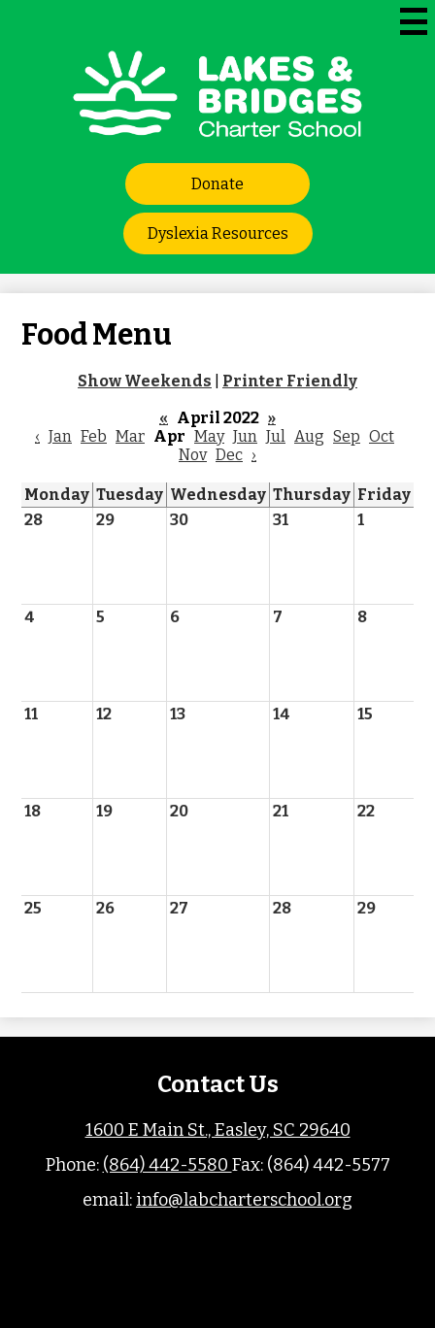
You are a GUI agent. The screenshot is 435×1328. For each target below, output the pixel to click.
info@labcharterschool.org (244, 1200)
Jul (275, 436)
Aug (309, 436)
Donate (217, 184)
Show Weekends (145, 381)
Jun (245, 436)
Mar (130, 436)
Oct (381, 436)
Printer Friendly (289, 381)
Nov (193, 455)
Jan (60, 436)
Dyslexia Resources (218, 233)
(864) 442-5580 (167, 1165)
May (209, 436)
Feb (94, 436)
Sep (346, 436)
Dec (229, 455)
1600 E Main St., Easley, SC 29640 (218, 1130)
